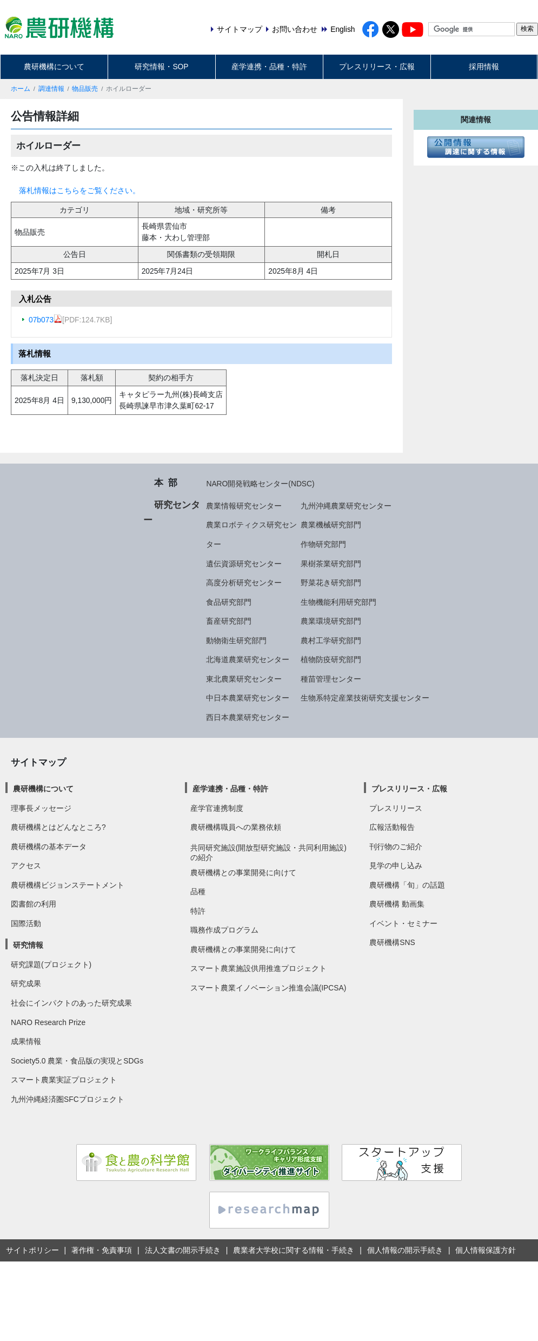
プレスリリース (395, 808)
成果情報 (26, 1041)
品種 (197, 891)
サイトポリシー (32, 1250)
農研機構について (54, 66)
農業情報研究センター (244, 505)
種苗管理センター (331, 679)
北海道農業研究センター (247, 659)
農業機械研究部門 (331, 524)
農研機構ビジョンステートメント (67, 885)
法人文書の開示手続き (183, 1250)
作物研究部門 (323, 544)
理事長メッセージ (41, 808)
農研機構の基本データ (49, 846)
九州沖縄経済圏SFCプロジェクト (67, 1099)
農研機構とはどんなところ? (58, 827)
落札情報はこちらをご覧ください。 (79, 190)
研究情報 (28, 945)
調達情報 (51, 88)
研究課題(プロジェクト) (51, 964)
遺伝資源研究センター (244, 563)
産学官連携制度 (216, 808)
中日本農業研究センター (247, 697)
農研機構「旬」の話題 (407, 885)
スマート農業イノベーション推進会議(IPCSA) (268, 987)
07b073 (45, 319)
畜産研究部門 (228, 621)
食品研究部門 (228, 602)
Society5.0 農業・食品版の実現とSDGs (77, 1060)
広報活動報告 (392, 827)
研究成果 (26, 983)
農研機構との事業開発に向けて (243, 872)
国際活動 (26, 923)
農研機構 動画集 (396, 904)
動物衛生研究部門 (236, 640)
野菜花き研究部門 (331, 582)
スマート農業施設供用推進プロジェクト (258, 968)
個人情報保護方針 (485, 1250)
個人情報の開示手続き (405, 1250)
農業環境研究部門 (331, 621)
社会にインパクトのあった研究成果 (71, 1003)
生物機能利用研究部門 (338, 602)
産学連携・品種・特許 (269, 66)
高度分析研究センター (244, 582)
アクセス (26, 865)
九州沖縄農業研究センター (346, 505)
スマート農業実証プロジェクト (64, 1079)
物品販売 (85, 88)
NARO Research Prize (48, 1022)
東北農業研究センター (244, 679)
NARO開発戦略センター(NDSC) (260, 483)
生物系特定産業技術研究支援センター (365, 697)
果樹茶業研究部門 (331, 563)
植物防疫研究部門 (331, 659)
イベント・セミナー (403, 923)
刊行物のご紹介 (395, 846)
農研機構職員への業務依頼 (235, 827)
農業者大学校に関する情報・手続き (293, 1250)
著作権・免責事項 (101, 1250)
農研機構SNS (392, 942)
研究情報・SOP (161, 66)
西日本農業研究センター (247, 717)
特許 (197, 911)
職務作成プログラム (224, 930)
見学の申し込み (395, 865)
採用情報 (484, 66)
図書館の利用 (33, 904)
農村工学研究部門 (331, 640)
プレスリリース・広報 (377, 66)
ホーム (20, 88)
